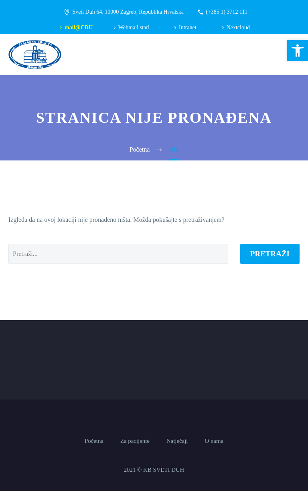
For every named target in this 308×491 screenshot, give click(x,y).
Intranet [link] (188, 27)
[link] (297, 50)
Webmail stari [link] (134, 27)
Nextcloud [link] (238, 27)
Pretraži (270, 254)
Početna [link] (94, 441)
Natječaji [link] (177, 441)
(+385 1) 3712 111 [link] (226, 12)
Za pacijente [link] (135, 441)
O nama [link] (214, 441)
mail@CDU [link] (79, 27)
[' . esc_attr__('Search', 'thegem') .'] (118, 254)
